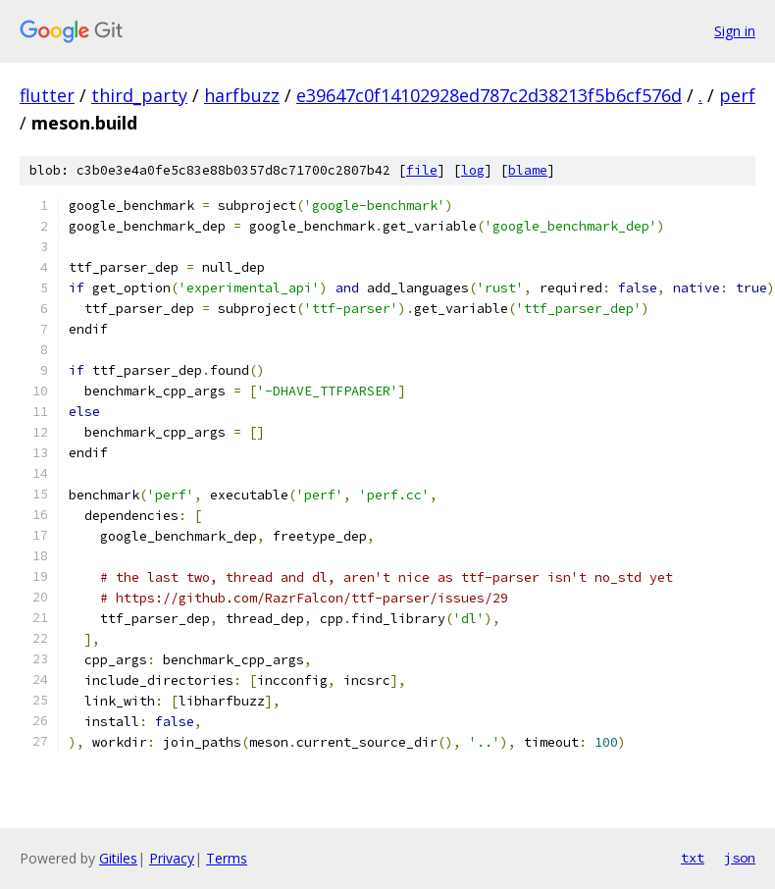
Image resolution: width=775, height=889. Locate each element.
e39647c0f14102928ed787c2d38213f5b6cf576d (489, 95)
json (739, 857)
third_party (139, 95)
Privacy (171, 858)
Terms (226, 858)
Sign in (734, 31)
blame (527, 170)
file (422, 170)
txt (692, 857)
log (473, 170)
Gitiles (118, 858)
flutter (47, 95)
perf (737, 95)
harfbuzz (242, 95)
